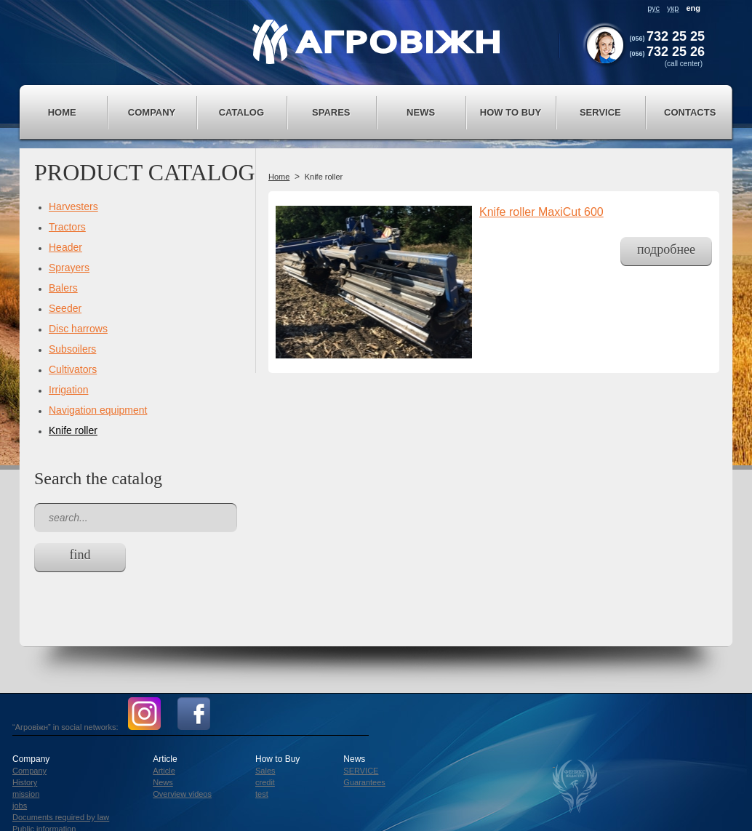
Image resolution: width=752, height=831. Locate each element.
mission (25, 794)
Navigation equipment (98, 410)
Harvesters (73, 206)
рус (653, 8)
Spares (331, 112)
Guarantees (364, 782)
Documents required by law (60, 817)
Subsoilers (72, 349)
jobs (19, 805)
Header (65, 247)
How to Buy (510, 112)
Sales (265, 770)
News (421, 112)
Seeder (65, 308)
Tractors (67, 227)
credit (265, 782)
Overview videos (182, 794)
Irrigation (68, 390)
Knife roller (73, 430)
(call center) (684, 64)
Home (62, 112)
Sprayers (69, 267)
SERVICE (360, 770)
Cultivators (73, 369)
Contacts (690, 112)
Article (164, 770)
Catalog (241, 112)
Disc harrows (78, 328)
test (261, 794)
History (24, 782)
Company (151, 112)
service (600, 112)
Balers (63, 288)
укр (673, 8)
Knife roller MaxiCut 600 (541, 212)
